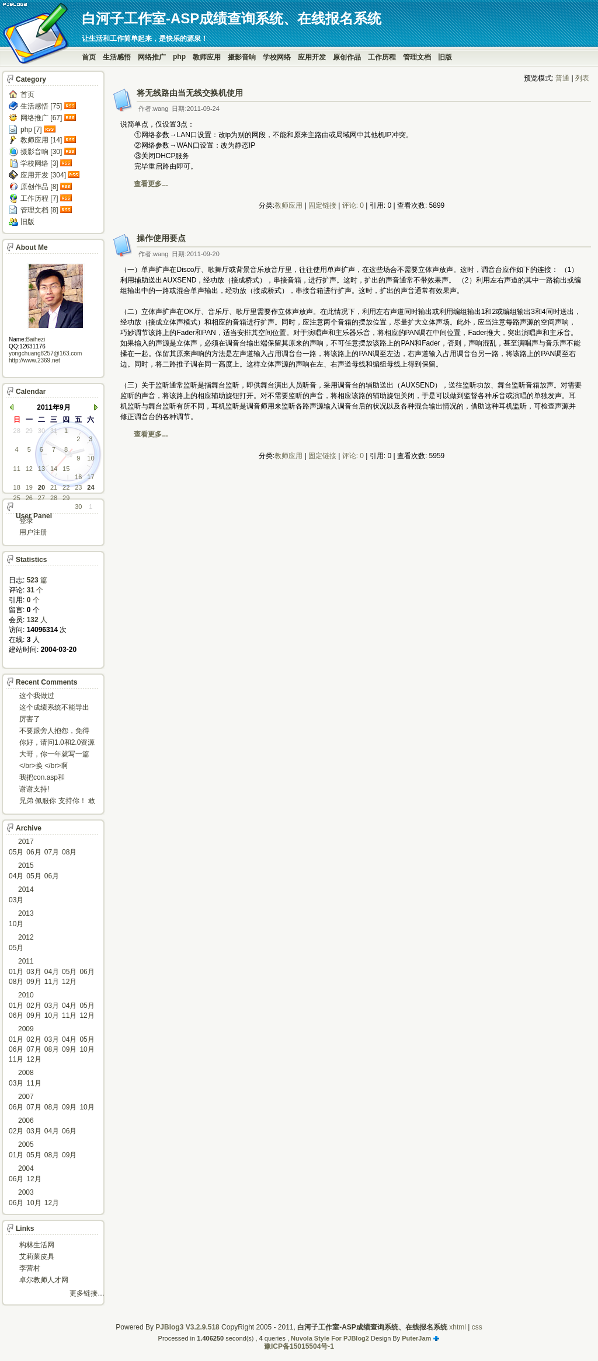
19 (29, 487)
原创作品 (347, 57)
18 (16, 487)
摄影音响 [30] (41, 152)
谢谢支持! (34, 789)
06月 (33, 852)
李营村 (29, 1268)
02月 (33, 1005)
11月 (51, 982)
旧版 (445, 57)
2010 (26, 995)
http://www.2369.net (34, 360)
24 (90, 487)
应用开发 (312, 57)
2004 (26, 1168)
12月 (69, 982)
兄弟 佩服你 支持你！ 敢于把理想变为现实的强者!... (57, 802)
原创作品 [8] (39, 187)
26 (29, 497)
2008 (26, 1073)
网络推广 (152, 57)
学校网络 (277, 57)
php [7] (31, 129)
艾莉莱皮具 (36, 1256)
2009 (26, 1029)
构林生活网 (36, 1245)
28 (16, 430)
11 (16, 468)
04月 (16, 876)
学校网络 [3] (39, 163)
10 (90, 458)
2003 (26, 1192)
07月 (51, 852)
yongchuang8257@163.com (45, 353)
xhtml (457, 1327)
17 (90, 476)
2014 (26, 889)
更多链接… (87, 1293)
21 (53, 487)
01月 (16, 972)
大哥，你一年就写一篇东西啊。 (54, 755)
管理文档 (417, 57)
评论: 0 (353, 205)
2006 (26, 1120)
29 (29, 430)
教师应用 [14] (41, 140)
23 (78, 487)
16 (78, 476)
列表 (582, 78)
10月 (16, 924)
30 (41, 430)
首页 (89, 57)
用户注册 (33, 532)
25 (16, 497)
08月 (69, 852)
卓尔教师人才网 (43, 1280)
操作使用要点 (161, 238)
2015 (26, 865)
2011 (26, 961)
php (179, 57)
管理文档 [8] (39, 210)
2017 (26, 841)
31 (53, 430)
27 (41, 497)
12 (29, 468)
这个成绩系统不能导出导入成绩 (54, 708)
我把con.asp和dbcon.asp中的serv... (51, 778)
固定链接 (322, 205)
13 (41, 468)
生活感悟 (117, 57)
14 (53, 468)
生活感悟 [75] (41, 106)
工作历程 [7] (39, 198)
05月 (16, 852)
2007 (26, 1097)
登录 (26, 521)
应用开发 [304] (43, 175)
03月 (16, 900)
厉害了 (29, 719)
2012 (26, 937)
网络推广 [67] (41, 118)
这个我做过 (36, 696)
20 (41, 487)
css (477, 1327)
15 (65, 468)
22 (65, 487)
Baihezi (35, 339)
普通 (562, 78)
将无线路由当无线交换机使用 (190, 92)
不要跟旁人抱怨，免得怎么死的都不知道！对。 (54, 732)
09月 (33, 982)
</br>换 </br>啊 (43, 766)
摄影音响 (242, 57)
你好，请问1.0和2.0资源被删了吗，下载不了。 (57, 743)
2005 (26, 1144)
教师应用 (207, 57)
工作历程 (382, 57)
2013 (26, 913)
